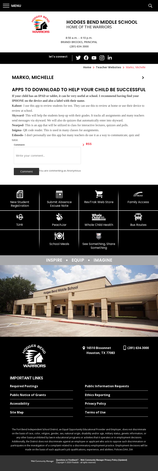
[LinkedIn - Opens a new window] (109, 58)
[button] (12, 6)
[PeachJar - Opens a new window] (59, 219)
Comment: (19, 144)
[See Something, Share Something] (99, 240)
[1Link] (20, 219)
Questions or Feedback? (67, 460)
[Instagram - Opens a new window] (102, 58)
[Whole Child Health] (99, 219)
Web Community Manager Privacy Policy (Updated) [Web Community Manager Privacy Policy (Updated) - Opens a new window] (104, 460)
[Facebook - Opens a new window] (86, 58)
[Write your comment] (47, 155)
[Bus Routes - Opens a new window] (138, 219)
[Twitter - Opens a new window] (79, 58)
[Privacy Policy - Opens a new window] (116, 403)
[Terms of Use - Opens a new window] (116, 412)
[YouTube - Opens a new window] (94, 58)
